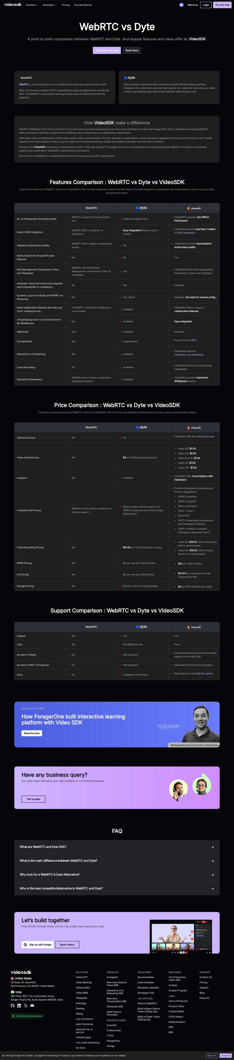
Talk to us (192, 4)
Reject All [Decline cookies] (212, 1055)
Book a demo (67, 944)
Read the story (32, 733)
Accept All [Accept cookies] (225, 1055)
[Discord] (181, 4)
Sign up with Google (37, 944)
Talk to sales (33, 799)
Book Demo (132, 50)
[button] (206, 5)
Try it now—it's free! (107, 50)
